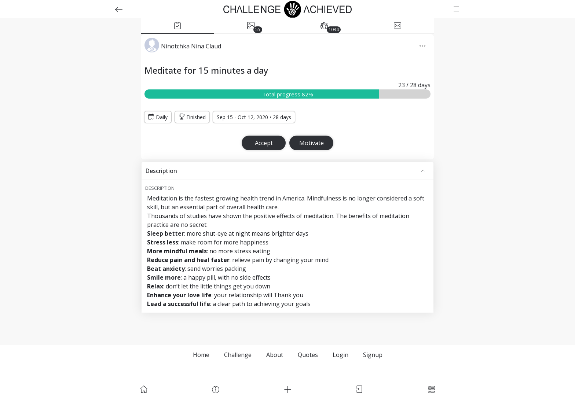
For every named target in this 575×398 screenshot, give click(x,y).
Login (340, 355)
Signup (372, 355)
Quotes (308, 355)
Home (201, 355)
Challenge (238, 355)
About (274, 355)
